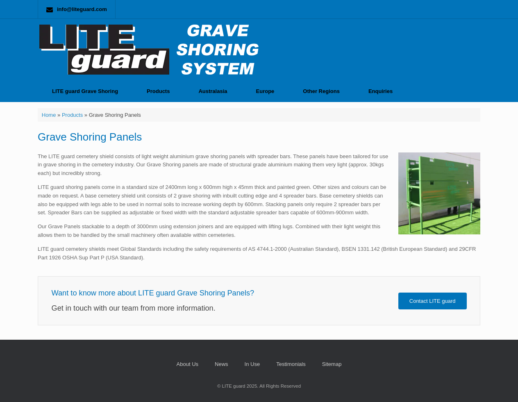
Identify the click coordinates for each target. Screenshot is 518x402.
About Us (187, 364)
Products (158, 91)
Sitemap (332, 364)
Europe (265, 91)
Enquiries (380, 91)
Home (49, 115)
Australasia (212, 91)
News (221, 364)
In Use (252, 364)
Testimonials (291, 364)
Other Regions (321, 91)
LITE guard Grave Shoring (85, 91)
